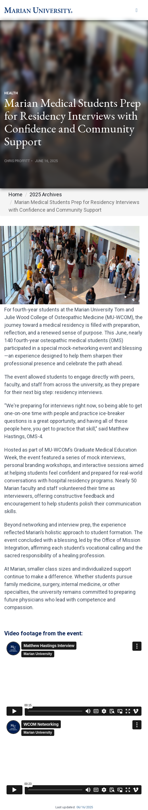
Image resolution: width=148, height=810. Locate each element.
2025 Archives (46, 194)
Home (15, 194)
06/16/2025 (84, 807)
